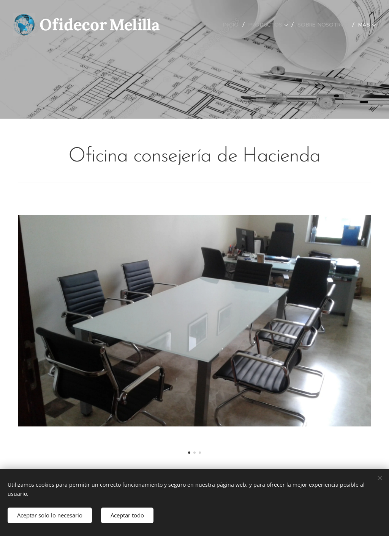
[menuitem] (232, 24)
